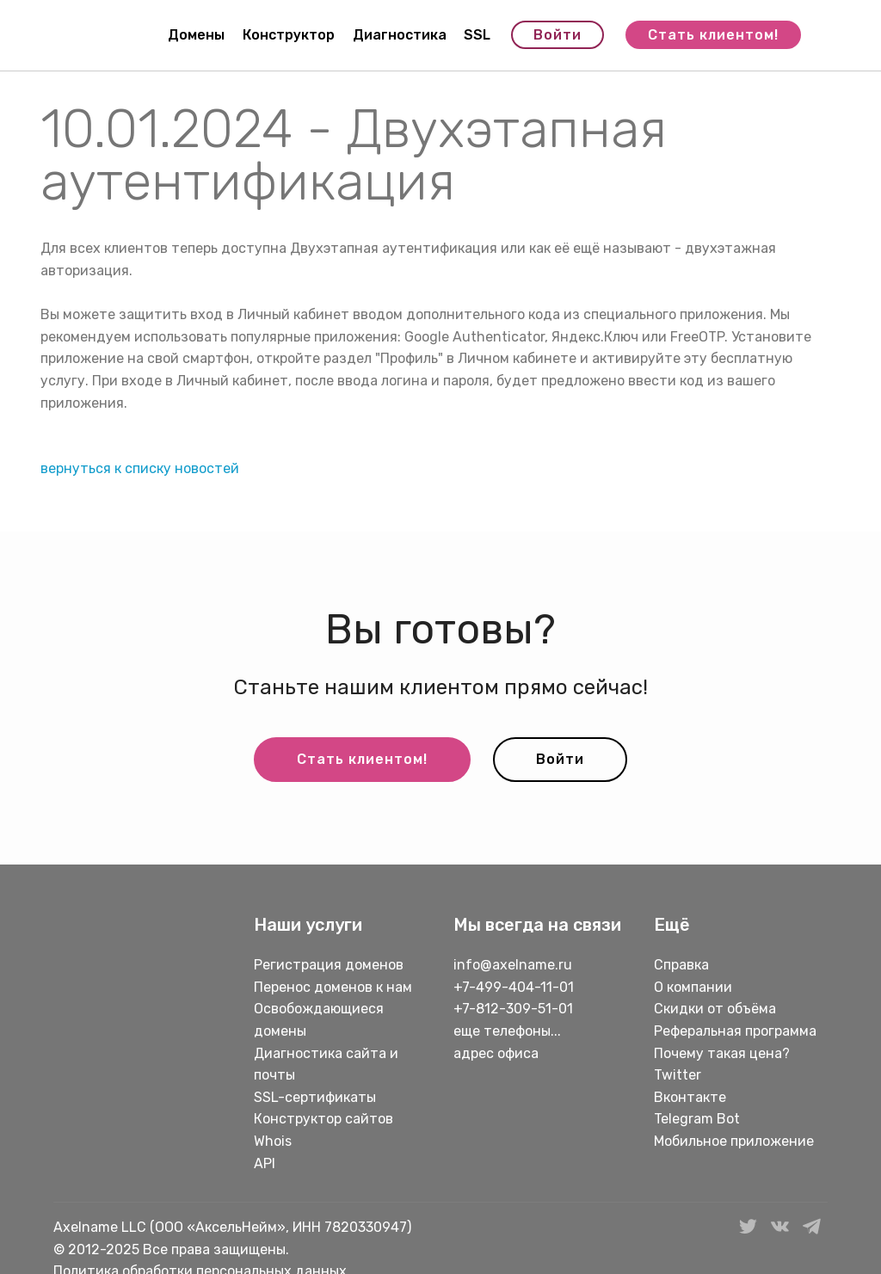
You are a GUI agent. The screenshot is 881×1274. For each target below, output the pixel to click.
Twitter (677, 1075)
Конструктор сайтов (323, 1119)
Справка (681, 965)
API (264, 1163)
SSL (477, 35)
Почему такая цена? (722, 1053)
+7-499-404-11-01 (513, 987)
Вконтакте (690, 1097)
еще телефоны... (507, 1031)
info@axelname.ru (512, 965)
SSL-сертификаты (316, 1097)
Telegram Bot (697, 1119)
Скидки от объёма (715, 1008)
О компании (693, 987)
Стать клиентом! (713, 35)
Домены (196, 35)
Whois (273, 1141)
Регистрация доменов (329, 965)
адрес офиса (496, 1053)
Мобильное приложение (734, 1141)
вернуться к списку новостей (139, 468)
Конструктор (289, 35)
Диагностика (400, 35)
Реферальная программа (735, 1031)
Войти (557, 35)
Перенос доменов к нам (333, 987)
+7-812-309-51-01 (513, 1008)
